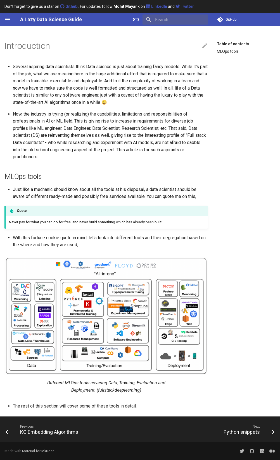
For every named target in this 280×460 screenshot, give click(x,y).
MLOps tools (228, 51)
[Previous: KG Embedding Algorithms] (43, 429)
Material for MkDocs (38, 451)
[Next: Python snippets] (248, 429)
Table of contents (233, 44)
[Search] (175, 20)
